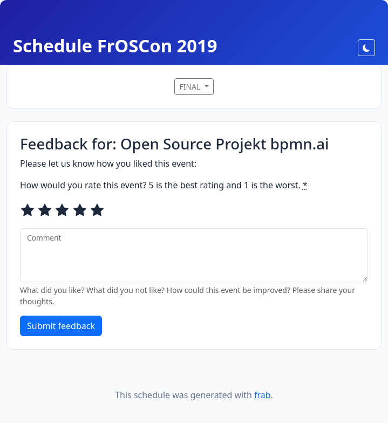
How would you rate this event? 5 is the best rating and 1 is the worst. (164, 185)
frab (262, 395)
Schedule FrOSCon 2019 (115, 45)
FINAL (190, 86)
